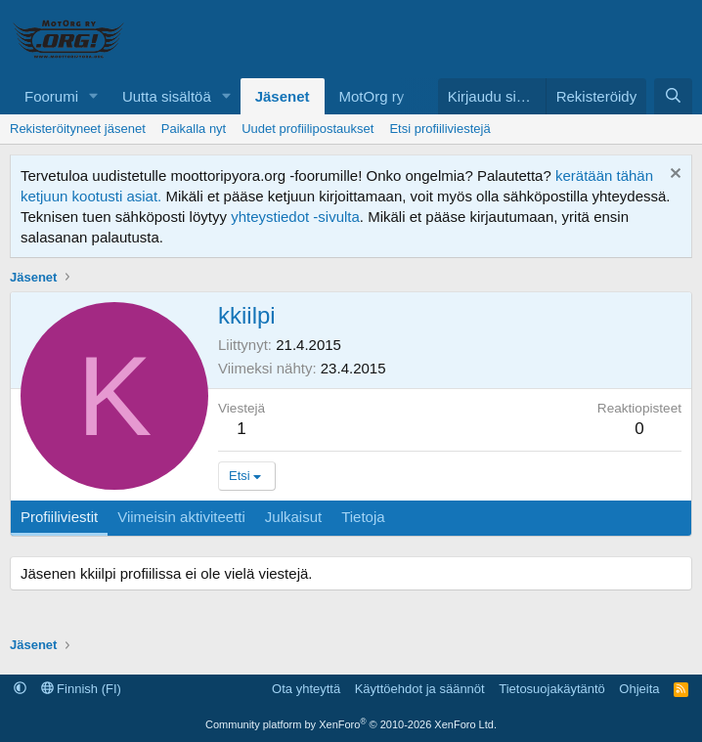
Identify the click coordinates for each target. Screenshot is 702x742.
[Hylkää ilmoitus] (673, 175)
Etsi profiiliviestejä (439, 128)
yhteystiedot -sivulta (295, 216)
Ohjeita (639, 688)
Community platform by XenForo (351, 724)
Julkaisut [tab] (293, 516)
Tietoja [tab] (362, 516)
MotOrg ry (372, 96)
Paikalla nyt (193, 128)
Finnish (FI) (81, 688)
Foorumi (51, 96)
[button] (94, 96)
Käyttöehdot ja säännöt (420, 688)
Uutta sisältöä (166, 96)
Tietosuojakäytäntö (552, 688)
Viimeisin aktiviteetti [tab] (181, 516)
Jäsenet (282, 96)
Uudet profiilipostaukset (307, 128)
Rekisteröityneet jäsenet (78, 128)
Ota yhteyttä (306, 688)
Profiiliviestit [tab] (59, 516)
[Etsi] (673, 96)
